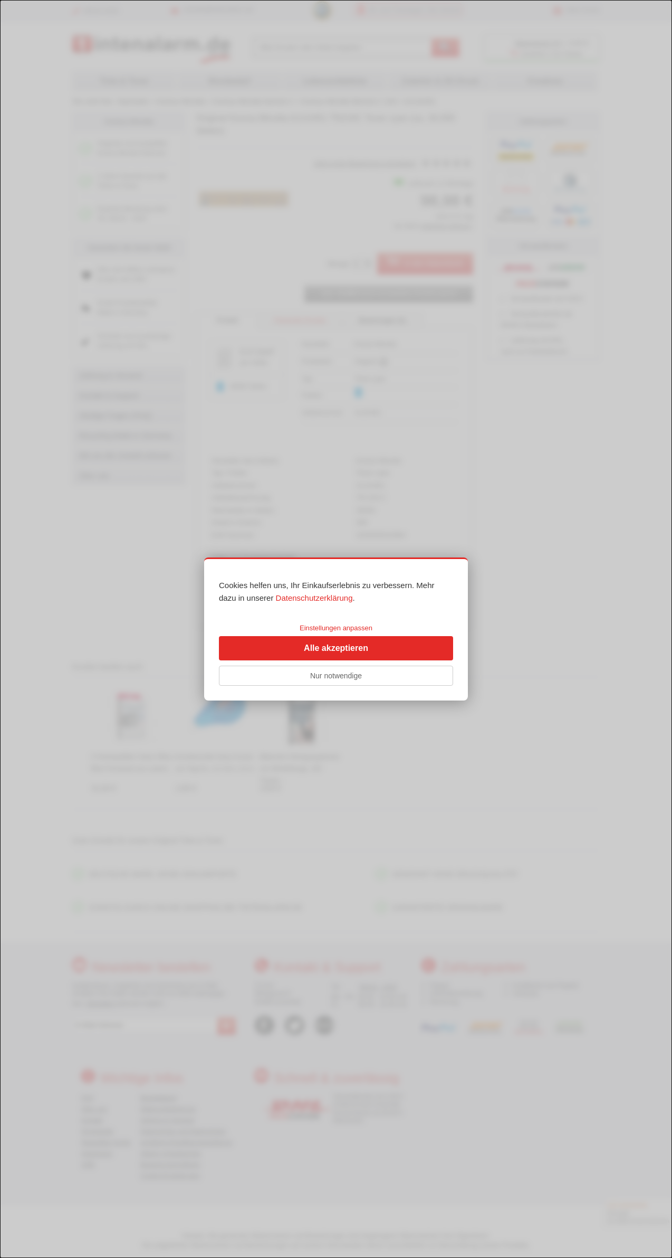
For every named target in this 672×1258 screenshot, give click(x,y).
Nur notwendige (336, 675)
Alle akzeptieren (336, 648)
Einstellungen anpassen (336, 628)
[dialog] (336, 629)
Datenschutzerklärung (314, 597)
